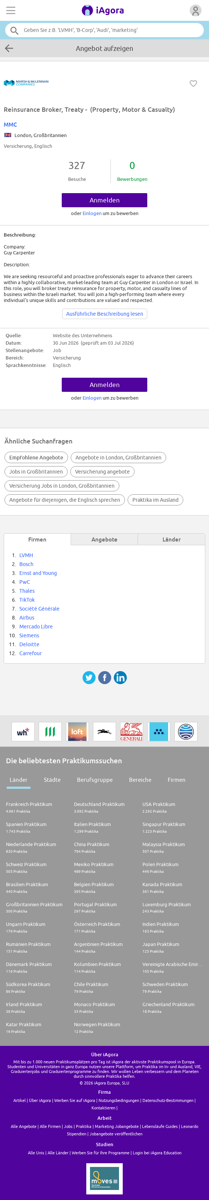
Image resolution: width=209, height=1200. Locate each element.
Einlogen (93, 213)
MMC (10, 124)
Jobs (68, 1126)
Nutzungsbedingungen (119, 1100)
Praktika (83, 1126)
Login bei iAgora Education (157, 1152)
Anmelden (105, 200)
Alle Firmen (50, 1126)
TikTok (27, 600)
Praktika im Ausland (155, 500)
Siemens (29, 635)
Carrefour (30, 653)
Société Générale (39, 609)
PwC (24, 582)
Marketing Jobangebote (117, 1126)
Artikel (19, 1100)
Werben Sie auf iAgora (74, 1100)
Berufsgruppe (95, 780)
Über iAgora (40, 1100)
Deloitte (29, 644)
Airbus (26, 618)
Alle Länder (58, 1152)
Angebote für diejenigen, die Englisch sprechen (64, 500)
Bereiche (140, 780)
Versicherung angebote (102, 472)
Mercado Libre (36, 627)
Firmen (177, 780)
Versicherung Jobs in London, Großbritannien (62, 486)
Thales (27, 591)
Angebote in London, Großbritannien (118, 458)
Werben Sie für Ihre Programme (100, 1152)
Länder (19, 780)
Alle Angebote (23, 1126)
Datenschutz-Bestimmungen (167, 1100)
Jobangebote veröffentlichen (116, 1133)
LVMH (26, 555)
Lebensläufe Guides (160, 1126)
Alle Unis (36, 1152)
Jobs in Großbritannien (36, 472)
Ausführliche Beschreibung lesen (104, 314)
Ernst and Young (38, 573)
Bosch (26, 564)
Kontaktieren (103, 1107)
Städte (52, 780)
